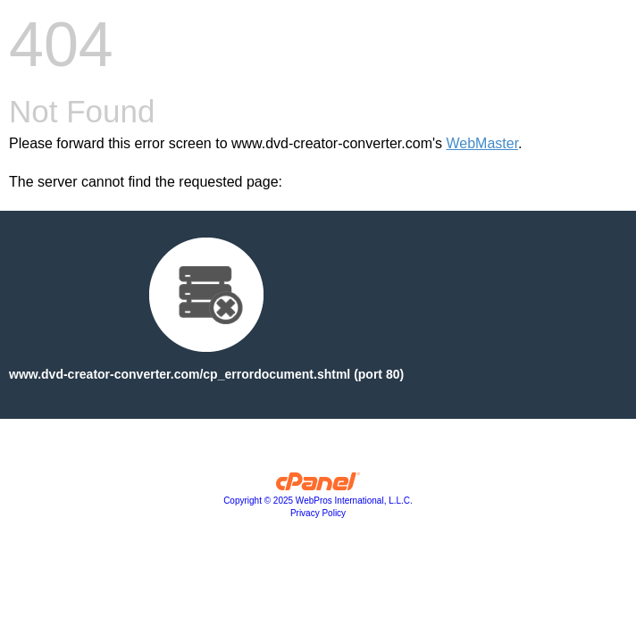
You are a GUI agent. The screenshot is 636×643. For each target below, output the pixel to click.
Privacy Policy (318, 513)
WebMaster (482, 143)
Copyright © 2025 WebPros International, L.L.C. (318, 500)
